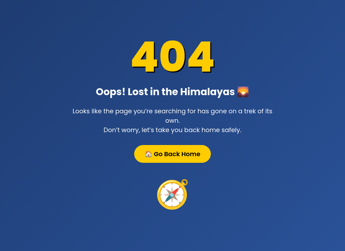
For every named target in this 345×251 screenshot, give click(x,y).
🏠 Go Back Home (172, 154)
